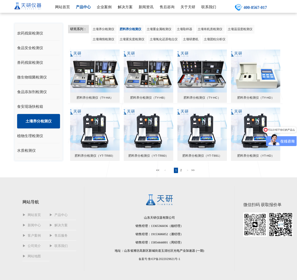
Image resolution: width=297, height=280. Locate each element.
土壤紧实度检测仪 (132, 39)
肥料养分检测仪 (130, 29)
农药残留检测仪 (30, 33)
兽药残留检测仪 (30, 63)
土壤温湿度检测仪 (240, 29)
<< (157, 170)
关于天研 (187, 7)
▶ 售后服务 (58, 235)
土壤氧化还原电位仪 (164, 39)
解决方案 (125, 7)
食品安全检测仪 (30, 48)
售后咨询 (167, 7)
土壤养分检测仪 (39, 121)
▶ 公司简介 (31, 246)
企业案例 (104, 7)
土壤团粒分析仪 (214, 39)
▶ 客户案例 (31, 235)
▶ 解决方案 (58, 225)
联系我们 (208, 7)
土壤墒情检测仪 (103, 39)
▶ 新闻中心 (31, 225)
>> (192, 170)
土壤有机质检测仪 (210, 29)
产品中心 (83, 7)
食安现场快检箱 (30, 106)
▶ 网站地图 (31, 256)
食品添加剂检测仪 (32, 92)
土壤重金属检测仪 (159, 29)
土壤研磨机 (190, 39)
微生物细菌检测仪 (32, 77)
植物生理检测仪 (30, 136)
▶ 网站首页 (31, 215)
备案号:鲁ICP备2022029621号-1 (159, 259)
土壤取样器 (184, 29)
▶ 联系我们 (58, 246)
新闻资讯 (146, 7)
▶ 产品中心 (58, 215)
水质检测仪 (26, 150)
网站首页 (62, 7)
